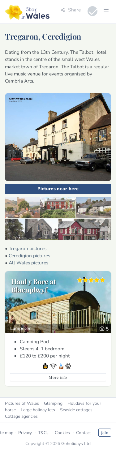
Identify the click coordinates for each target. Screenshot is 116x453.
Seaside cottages (76, 410)
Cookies (62, 433)
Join (104, 432)
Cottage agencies (21, 416)
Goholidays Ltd (76, 444)
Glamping (53, 403)
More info (58, 377)
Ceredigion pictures (29, 255)
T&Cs (43, 433)
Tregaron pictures (27, 248)
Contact (83, 433)
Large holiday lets (38, 410)
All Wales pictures (28, 262)
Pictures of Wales (22, 403)
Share (71, 9)
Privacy (25, 433)
